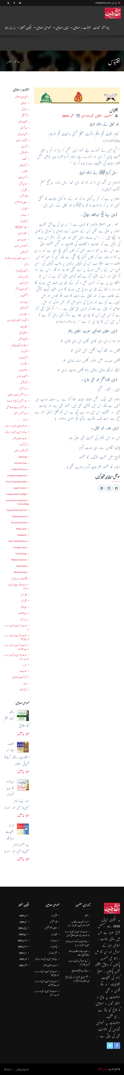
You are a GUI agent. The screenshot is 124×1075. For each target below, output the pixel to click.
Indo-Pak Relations (17, 541)
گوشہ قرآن (24, 382)
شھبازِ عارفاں (23, 165)
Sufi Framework (19, 516)
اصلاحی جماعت (22, 240)
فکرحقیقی (24, 115)
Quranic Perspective (16, 510)
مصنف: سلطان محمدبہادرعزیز (98, 115)
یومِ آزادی (23, 128)
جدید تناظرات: (22, 613)
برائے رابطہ (10, 27)
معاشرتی (24, 109)
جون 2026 (23, 915)
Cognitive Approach (17, 475)
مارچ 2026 (23, 934)
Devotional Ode (19, 523)
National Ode (20, 572)
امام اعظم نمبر (23, 389)
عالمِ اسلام (24, 594)
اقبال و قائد (23, 327)
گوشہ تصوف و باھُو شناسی (19, 677)
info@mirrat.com (103, 3)
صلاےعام (23, 671)
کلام (86, 915)
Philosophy (21, 529)
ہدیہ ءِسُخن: (23, 619)
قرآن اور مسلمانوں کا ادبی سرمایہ (17, 320)
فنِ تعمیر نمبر (23, 444)
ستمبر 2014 (69, 115)
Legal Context (20, 488)
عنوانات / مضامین (80, 27)
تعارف (96, 27)
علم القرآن (23, 153)
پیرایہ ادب (23, 302)
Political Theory (19, 469)
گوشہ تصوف (23, 283)
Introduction (20, 463)
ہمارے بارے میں (22, 1069)
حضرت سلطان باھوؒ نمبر (20, 438)
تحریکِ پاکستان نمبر (21, 271)
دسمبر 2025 (23, 953)
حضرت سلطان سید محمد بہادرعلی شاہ (16, 258)
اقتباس (24, 171)
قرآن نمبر (24, 190)
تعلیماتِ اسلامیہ (22, 376)
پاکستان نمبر (23, 221)
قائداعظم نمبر (23, 196)
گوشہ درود (24, 351)
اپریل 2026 (22, 928)
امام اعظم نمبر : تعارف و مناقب (17, 395)
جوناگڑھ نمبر (24, 364)
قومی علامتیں (22, 339)
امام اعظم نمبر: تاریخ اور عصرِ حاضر (17, 401)
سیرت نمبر (24, 215)
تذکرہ (25, 264)
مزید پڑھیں (23, 733)
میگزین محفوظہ (24, 27)
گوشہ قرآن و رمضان (20, 451)
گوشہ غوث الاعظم (21, 289)
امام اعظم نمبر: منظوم (20, 413)
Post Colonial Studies (16, 482)
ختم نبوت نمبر (23, 358)
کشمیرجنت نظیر (22, 134)
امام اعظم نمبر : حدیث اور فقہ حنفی (16, 407)
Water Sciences (19, 560)
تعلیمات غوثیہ (22, 122)
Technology (21, 554)
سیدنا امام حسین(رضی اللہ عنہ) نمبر (16, 432)
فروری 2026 (22, 940)
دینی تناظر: (24, 607)
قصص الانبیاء (22, 177)
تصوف (24, 159)
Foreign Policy (20, 547)
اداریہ (25, 665)
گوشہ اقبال (24, 252)
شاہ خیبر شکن (23, 184)
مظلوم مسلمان (22, 233)
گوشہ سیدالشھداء (22, 277)
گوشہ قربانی (23, 308)
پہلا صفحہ (105, 27)
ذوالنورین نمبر (23, 370)
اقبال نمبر (24, 209)
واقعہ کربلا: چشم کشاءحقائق (80, 971)
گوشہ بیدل (24, 146)
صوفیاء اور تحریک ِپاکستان (19, 345)
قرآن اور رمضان (21, 140)
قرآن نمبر (24, 601)
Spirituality (21, 566)
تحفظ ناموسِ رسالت (21, 246)
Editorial (23, 457)
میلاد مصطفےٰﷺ (21, 227)
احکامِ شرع (23, 314)
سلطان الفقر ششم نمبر (20, 202)
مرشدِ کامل (24, 103)
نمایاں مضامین (61, 27)
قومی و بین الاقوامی (21, 97)
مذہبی (25, 683)
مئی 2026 (23, 922)
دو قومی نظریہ (23, 333)
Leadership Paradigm (16, 494)
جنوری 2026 (22, 946)
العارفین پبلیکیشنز (103, 1069)
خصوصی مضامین (42, 27)
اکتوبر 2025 (23, 965)
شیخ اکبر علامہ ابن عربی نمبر (19, 578)
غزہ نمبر (25, 420)
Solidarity (22, 535)
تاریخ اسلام (23, 690)
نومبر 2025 (23, 959)
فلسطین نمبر (23, 296)
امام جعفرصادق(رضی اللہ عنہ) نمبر (16, 426)
